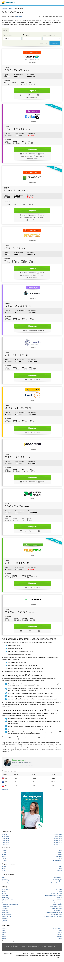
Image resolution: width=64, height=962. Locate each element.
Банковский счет (7, 881)
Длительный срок (57, 860)
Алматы (4, 936)
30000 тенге (5, 840)
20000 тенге (5, 838)
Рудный (60, 932)
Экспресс (4, 920)
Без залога (5, 908)
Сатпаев (59, 936)
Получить (32, 90)
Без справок (5, 906)
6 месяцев (59, 856)
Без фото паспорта (56, 893)
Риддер (60, 930)
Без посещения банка (55, 906)
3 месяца (59, 854)
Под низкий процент (8, 899)
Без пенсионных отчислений (53, 895)
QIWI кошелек (58, 877)
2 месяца (59, 852)
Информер (14, 946)
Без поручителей (57, 905)
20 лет (4, 870)
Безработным (6, 901)
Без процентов (6, 914)
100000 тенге (58, 834)
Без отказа (5, 910)
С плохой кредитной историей (53, 916)
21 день (4, 858)
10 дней (4, 854)
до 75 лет (59, 868)
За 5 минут (59, 889)
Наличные (5, 879)
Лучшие (59, 899)
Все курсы (5, 789)
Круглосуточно (6, 916)
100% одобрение (57, 908)
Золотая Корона (6, 883)
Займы (11, 8)
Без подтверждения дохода (10, 905)
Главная (4, 8)
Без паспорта (58, 903)
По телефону (58, 910)
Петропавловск (57, 928)
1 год (60, 858)
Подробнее (32, 62)
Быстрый (59, 897)
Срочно (4, 922)
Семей (60, 938)
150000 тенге (58, 836)
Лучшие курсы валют (9, 771)
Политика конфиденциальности (29, 946)
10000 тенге (5, 836)
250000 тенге (58, 840)
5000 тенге (5, 834)
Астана (4, 938)
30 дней (4, 860)
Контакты (6, 946)
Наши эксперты (8, 948)
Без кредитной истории (55, 914)
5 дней (4, 850)
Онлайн (4, 893)
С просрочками (6, 903)
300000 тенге (58, 842)
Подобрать (55, 43)
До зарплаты (6, 889)
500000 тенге (58, 844)
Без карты (59, 891)
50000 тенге (5, 844)
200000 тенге (58, 838)
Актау (3, 930)
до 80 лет (59, 870)
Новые (4, 891)
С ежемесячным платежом (54, 912)
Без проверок (6, 912)
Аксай (3, 928)
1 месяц (60, 850)
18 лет (4, 867)
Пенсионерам (6, 897)
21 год (60, 867)
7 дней (4, 852)
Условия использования (48, 946)
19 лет (3, 868)
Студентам (5, 895)
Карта (3, 877)
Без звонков (5, 918)
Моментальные (57, 901)
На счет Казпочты (56, 883)
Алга (3, 934)
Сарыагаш (59, 934)
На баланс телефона (55, 881)
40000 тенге (5, 842)
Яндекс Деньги (57, 879)
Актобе (4, 932)
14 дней (4, 856)
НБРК (60, 789)
